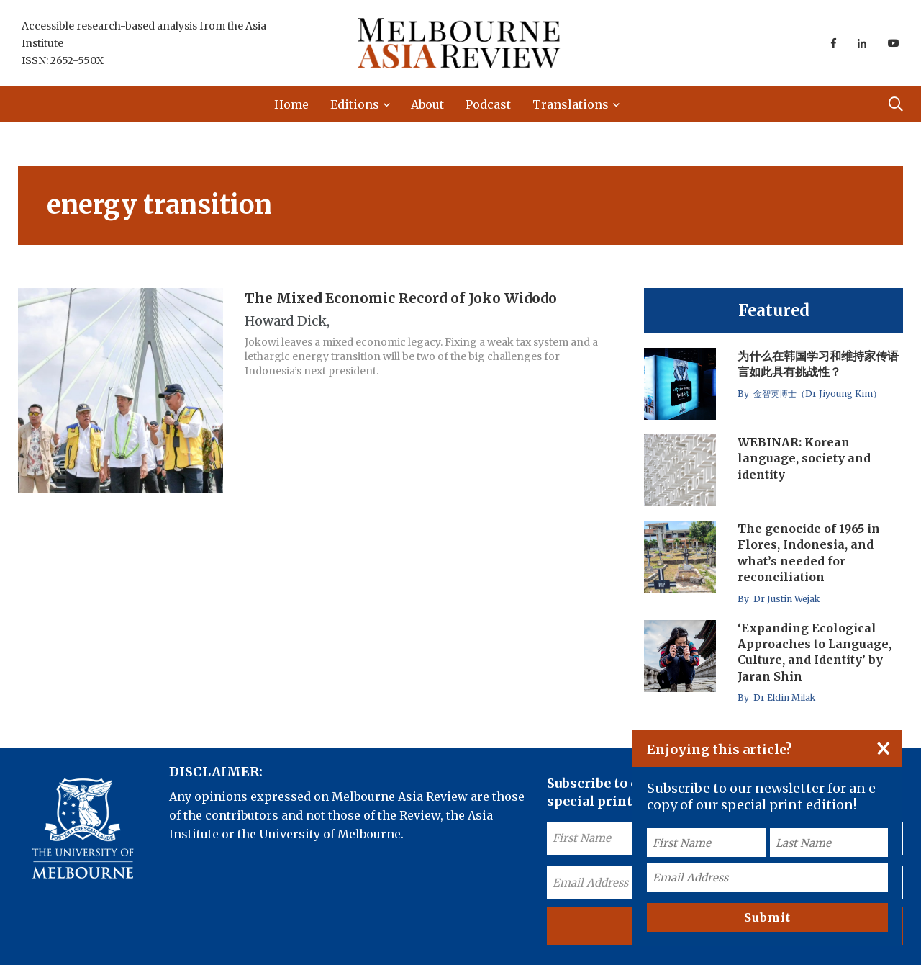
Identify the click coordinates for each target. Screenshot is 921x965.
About (427, 104)
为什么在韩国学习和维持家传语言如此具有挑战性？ (818, 364)
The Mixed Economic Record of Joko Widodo (401, 298)
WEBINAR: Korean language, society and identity (804, 458)
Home (291, 104)
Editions (354, 104)
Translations (570, 104)
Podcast (488, 104)
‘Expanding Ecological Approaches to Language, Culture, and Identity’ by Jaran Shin (814, 652)
